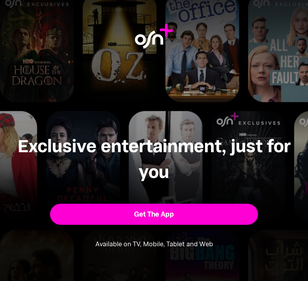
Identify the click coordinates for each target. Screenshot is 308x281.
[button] (154, 214)
